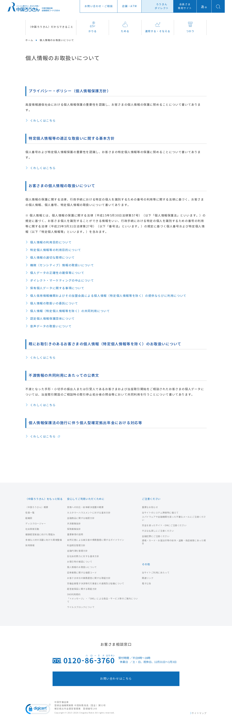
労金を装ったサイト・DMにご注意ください (164, 525)
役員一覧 (29, 512)
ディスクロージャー (35, 523)
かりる (92, 27)
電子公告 (146, 583)
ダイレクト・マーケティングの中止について (62, 280)
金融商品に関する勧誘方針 (80, 518)
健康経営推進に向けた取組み (40, 534)
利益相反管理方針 (76, 545)
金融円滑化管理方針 (77, 550)
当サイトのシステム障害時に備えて (160, 512)
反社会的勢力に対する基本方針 (83, 556)
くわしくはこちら (43, 120)
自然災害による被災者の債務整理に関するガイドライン (95, 540)
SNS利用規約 (73, 594)
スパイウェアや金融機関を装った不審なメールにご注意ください (174, 518)
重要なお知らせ (150, 507)
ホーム (29, 40)
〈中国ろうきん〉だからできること (51, 27)
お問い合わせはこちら (116, 678)
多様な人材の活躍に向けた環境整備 (43, 540)
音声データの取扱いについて (51, 326)
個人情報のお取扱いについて (82, 567)
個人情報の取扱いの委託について (54, 303)
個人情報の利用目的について (51, 242)
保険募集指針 (74, 529)
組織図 (28, 518)
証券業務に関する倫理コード (82, 572)
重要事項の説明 (75, 534)
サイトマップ (199, 713)
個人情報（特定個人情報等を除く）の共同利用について (70, 311)
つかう (190, 27)
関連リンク (147, 578)
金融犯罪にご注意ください (155, 536)
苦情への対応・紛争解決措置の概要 (85, 507)
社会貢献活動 (32, 529)
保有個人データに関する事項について (57, 288)
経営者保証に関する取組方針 (82, 589)
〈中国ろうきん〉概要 (36, 507)
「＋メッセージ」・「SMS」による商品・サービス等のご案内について (102, 600)
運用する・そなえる (157, 27)
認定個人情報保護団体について (52, 318)
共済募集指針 (74, 523)
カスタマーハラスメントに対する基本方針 (88, 512)
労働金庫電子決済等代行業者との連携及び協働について (95, 583)
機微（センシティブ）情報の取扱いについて (62, 265)
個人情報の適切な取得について (52, 257)
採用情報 (29, 545)
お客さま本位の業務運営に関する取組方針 (88, 578)
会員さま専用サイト (185, 6)
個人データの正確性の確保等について (57, 273)
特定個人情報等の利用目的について (55, 250)
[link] (38, 710)
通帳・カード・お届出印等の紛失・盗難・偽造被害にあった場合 (174, 542)
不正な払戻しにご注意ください (158, 530)
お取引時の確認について (79, 561)
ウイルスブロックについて (80, 607)
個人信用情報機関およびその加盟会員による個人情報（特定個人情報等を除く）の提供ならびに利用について (108, 296)
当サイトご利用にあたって (155, 572)
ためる (125, 27)
